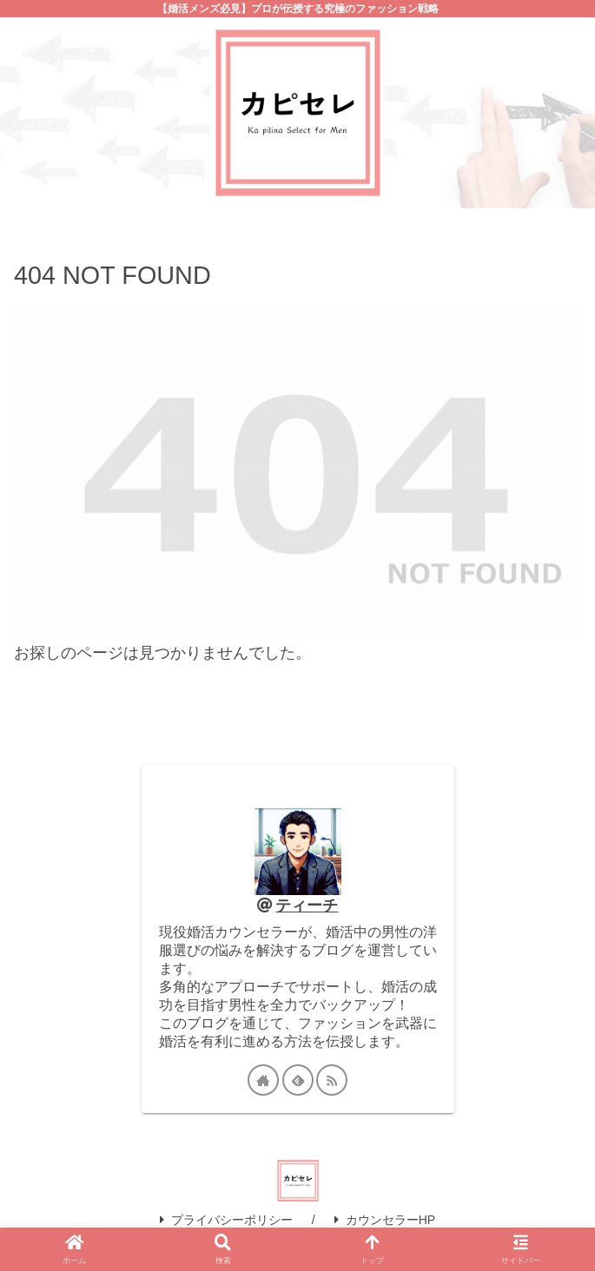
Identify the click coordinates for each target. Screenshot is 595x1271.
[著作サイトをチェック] (263, 1080)
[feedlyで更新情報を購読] (298, 1080)
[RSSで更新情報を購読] (331, 1080)
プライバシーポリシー (226, 1220)
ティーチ (306, 905)
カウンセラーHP (384, 1220)
